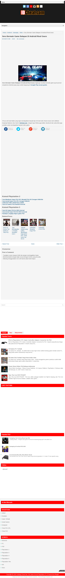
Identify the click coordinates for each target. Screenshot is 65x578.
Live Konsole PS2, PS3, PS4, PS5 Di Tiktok (20, 454)
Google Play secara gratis (39, 85)
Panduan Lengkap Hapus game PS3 (13, 213)
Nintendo (4, 540)
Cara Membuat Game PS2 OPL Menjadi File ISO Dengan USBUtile (22, 199)
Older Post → (60, 244)
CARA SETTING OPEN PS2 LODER (13, 202)
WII (3, 564)
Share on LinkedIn (47, 129)
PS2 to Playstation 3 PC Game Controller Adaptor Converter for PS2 (29, 340)
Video (21, 32)
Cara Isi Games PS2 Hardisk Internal (13, 204)
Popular (4, 332)
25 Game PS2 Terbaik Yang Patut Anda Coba (22, 357)
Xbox (3, 567)
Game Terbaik (6, 519)
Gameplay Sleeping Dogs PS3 (32, 229)
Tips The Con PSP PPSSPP (17, 375)
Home (4, 32)
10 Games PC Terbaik (15, 349)
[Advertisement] (32, 19)
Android (9, 32)
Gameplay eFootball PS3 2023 (17, 446)
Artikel (3, 513)
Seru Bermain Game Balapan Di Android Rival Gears (24, 36)
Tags (11, 332)
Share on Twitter (23, 129)
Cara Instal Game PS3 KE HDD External (14, 212)
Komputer (4, 525)
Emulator (4, 516)
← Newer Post (5, 244)
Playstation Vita (6, 561)
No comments (20, 39)
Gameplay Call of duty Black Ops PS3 (19, 438)
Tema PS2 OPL (6, 528)
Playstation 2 (5, 549)
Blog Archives (18, 332)
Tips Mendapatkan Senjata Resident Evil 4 (15, 231)
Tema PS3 (5, 531)
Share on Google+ (35, 129)
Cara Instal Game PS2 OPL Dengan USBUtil (15, 201)
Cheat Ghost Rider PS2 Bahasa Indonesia (21, 366)
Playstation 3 (5, 552)
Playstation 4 (5, 555)
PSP (3, 546)
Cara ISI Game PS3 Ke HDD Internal (13, 210)
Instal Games (6, 522)
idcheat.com (23, 123)
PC (3, 543)
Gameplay (15, 32)
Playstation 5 (5, 558)
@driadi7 (5, 469)
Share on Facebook (10, 129)
